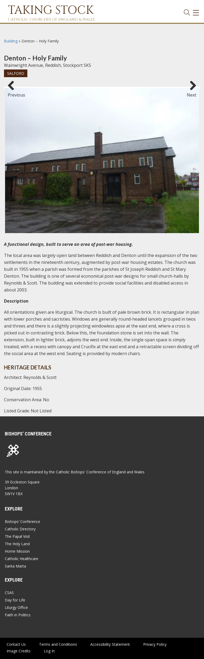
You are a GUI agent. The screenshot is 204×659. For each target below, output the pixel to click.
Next (191, 92)
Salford (15, 73)
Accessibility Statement (110, 644)
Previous (13, 92)
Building (11, 40)
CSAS (9, 592)
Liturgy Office (16, 607)
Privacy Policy (155, 644)
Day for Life (15, 600)
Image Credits (19, 650)
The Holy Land (17, 543)
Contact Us (16, 644)
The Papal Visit (17, 536)
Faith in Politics (18, 614)
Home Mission (17, 551)
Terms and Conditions (58, 644)
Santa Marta (15, 566)
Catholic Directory (20, 528)
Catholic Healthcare (21, 558)
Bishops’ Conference (22, 521)
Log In (49, 650)
